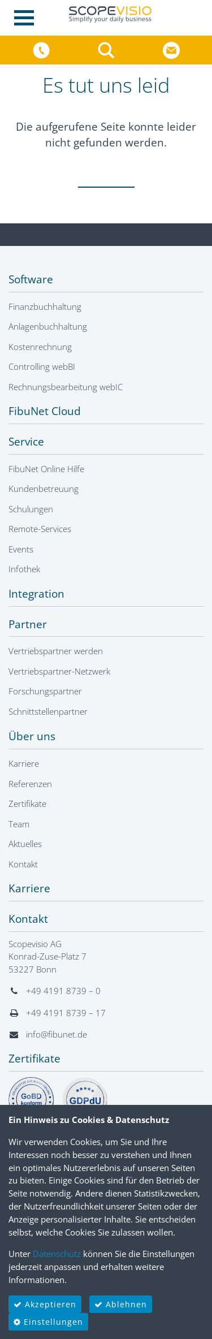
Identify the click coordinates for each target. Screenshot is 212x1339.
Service (26, 441)
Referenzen (30, 783)
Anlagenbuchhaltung (47, 326)
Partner (27, 624)
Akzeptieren (45, 1304)
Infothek (24, 569)
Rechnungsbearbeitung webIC (65, 386)
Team (18, 824)
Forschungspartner (45, 691)
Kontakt (23, 864)
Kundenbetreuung (43, 488)
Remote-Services (39, 528)
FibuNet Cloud (44, 411)
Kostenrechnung (40, 346)
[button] (108, 49)
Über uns (31, 736)
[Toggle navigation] (27, 18)
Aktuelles (25, 843)
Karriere (23, 763)
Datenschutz (57, 1253)
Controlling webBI (41, 366)
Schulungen (30, 509)
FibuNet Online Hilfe (46, 468)
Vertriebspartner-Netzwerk (59, 671)
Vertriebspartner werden (55, 650)
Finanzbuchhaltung (44, 306)
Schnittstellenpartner (48, 711)
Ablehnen (120, 1304)
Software (30, 279)
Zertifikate (27, 803)
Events (20, 549)
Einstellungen (48, 1321)
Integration (36, 593)
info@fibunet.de (56, 1034)
